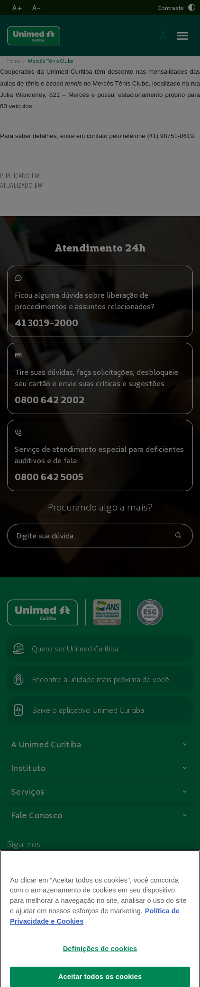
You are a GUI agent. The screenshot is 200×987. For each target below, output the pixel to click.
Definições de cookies (100, 957)
